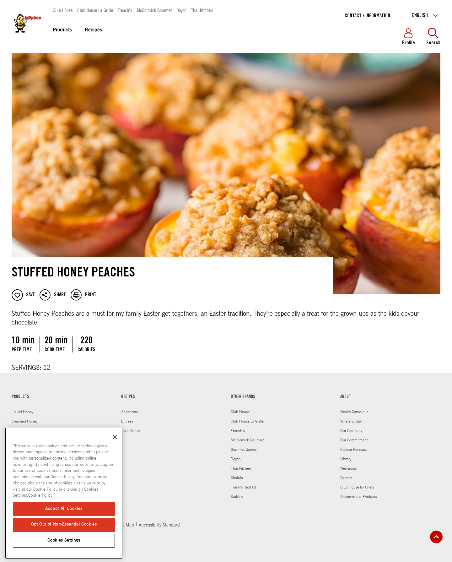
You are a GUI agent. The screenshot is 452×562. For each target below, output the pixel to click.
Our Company (351, 431)
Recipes (93, 30)
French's (125, 10)
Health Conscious (354, 412)
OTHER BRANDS (243, 397)
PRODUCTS (20, 397)
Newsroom (348, 468)
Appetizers (129, 412)
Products (62, 30)
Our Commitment (354, 440)
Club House (63, 10)
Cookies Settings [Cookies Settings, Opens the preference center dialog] (63, 540)
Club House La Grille (95, 10)
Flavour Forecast (353, 449)
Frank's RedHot (243, 487)
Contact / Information (367, 16)
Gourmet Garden (244, 449)
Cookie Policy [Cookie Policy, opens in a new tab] (40, 496)
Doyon (181, 10)
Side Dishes (130, 431)
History (345, 459)
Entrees (127, 421)
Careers (346, 478)
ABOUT (345, 397)
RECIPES (128, 397)
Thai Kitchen (202, 10)
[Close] (115, 437)
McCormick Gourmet (154, 10)
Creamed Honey (24, 421)
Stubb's (237, 497)
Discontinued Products (358, 497)
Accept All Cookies (64, 509)
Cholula (237, 478)
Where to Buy (351, 421)
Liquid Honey (22, 412)
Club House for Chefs (357, 487)
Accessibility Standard (159, 525)
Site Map (125, 525)
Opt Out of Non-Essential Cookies (64, 524)
